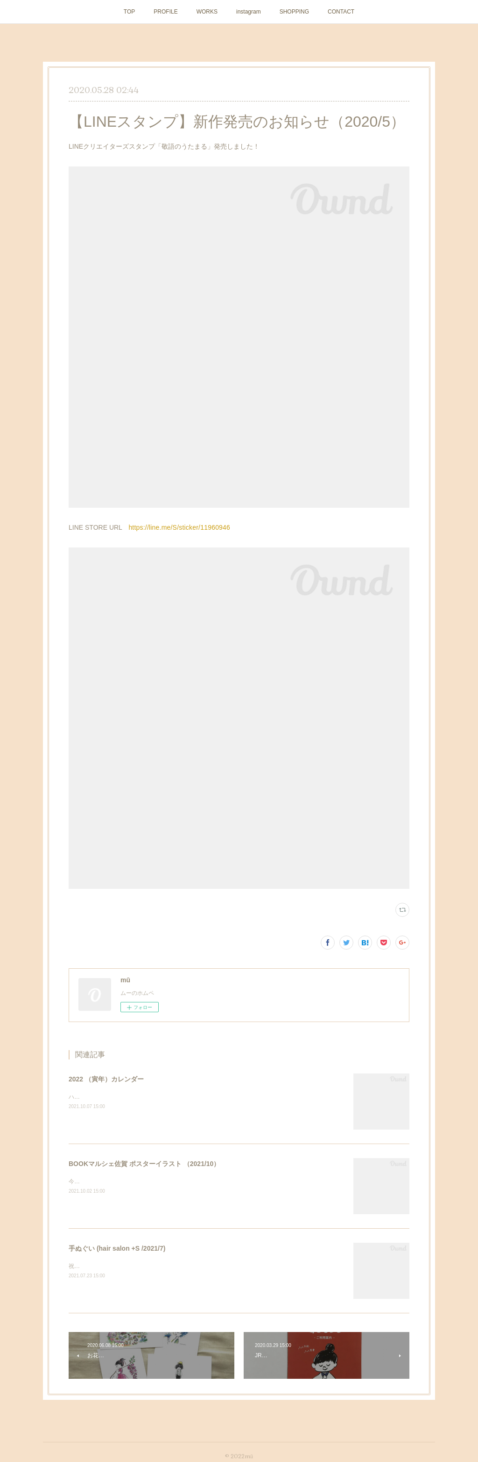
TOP (129, 11)
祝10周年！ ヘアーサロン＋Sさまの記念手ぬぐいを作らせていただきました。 (167, 1266)
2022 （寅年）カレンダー (106, 1079)
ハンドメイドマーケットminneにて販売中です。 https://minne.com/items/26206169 (175, 1097)
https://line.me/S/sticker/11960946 (179, 527)
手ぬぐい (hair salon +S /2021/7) (117, 1248)
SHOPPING (294, 11)
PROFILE (165, 11)
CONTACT (341, 11)
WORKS (207, 11)
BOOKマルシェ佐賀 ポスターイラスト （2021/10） (144, 1163)
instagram (248, 11)
